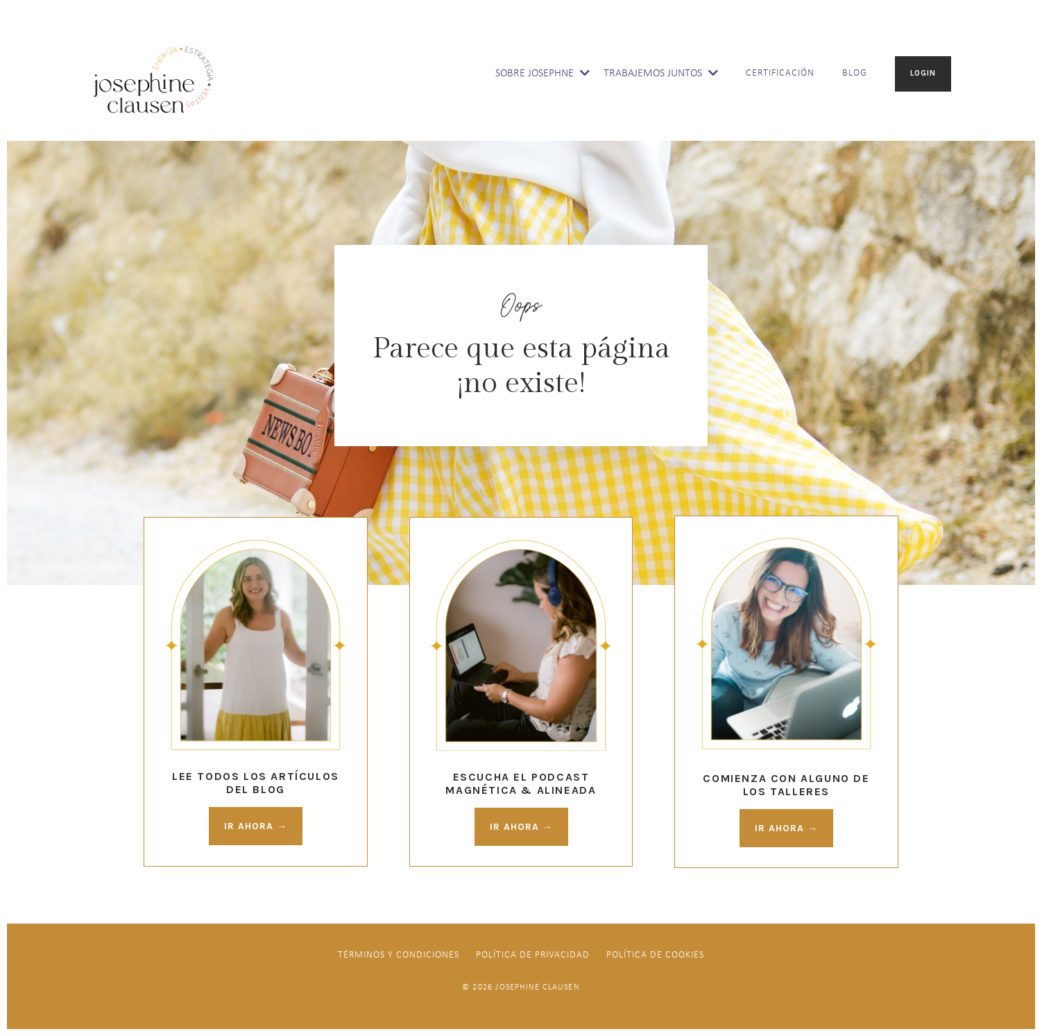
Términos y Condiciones (398, 956)
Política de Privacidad (533, 956)
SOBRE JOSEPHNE (542, 73)
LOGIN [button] (923, 73)
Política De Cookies (655, 956)
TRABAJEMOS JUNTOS (661, 73)
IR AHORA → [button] (255, 826)
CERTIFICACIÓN (780, 73)
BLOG (854, 73)
